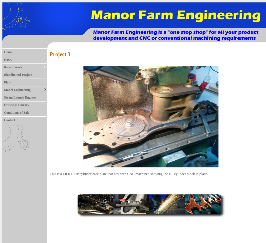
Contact (9, 120)
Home (8, 52)
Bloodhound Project (18, 75)
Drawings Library (16, 105)
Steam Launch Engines (20, 97)
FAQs (8, 60)
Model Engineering (25, 90)
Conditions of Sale (16, 112)
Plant (7, 82)
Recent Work (25, 67)
